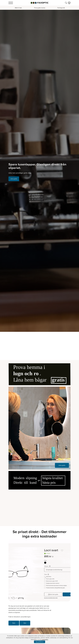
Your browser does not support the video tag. (39, 506)
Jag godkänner (39, 642)
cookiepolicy (44, 640)
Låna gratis (13, 179)
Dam (13, 623)
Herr (25, 623)
